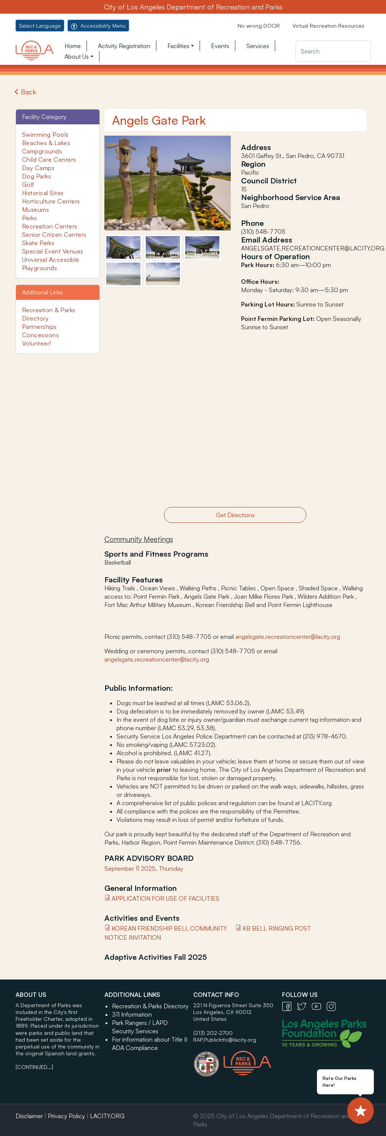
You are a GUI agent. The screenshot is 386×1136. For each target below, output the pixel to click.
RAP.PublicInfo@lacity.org (224, 1039)
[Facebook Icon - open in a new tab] (289, 1006)
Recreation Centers (49, 226)
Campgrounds (42, 151)
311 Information (132, 1014)
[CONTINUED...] (34, 1067)
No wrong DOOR (259, 25)
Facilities (178, 46)
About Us (77, 56)
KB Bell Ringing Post (277, 928)
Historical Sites (43, 193)
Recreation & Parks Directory (150, 1006)
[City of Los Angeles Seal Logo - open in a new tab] (208, 1060)
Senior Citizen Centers (54, 234)
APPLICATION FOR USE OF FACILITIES (165, 898)
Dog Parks (36, 176)
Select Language (40, 25)
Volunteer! (36, 343)
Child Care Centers (49, 159)
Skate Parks (38, 243)
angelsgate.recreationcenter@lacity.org (287, 636)
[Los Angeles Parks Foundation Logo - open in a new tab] (326, 1033)
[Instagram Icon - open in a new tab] (333, 1006)
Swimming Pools (45, 134)
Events (220, 46)
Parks (29, 218)
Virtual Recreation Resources (328, 25)
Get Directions (235, 515)
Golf (28, 184)
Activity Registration (124, 46)
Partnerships (39, 326)
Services (257, 46)
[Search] (333, 51)
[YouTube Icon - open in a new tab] (319, 1006)
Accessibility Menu (98, 25)
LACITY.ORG (107, 1116)
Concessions (40, 335)
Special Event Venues (53, 251)
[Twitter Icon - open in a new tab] (304, 1006)
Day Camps (38, 168)
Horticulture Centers (51, 201)
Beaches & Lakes (46, 143)
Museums (35, 209)
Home (73, 46)
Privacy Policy (66, 1116)
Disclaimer (29, 1116)
